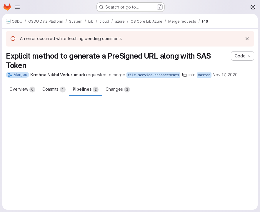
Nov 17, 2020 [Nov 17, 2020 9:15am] (225, 74)
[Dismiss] (247, 38)
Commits (54, 89)
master (204, 75)
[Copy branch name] (184, 74)
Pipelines (86, 89)
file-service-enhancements (153, 75)
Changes (118, 89)
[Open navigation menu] (17, 7)
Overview (22, 89)
